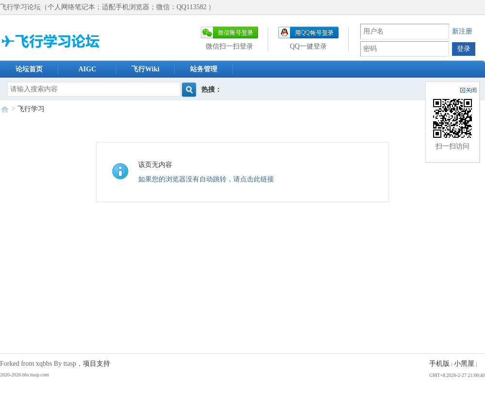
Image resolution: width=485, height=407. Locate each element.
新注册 (462, 31)
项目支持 (96, 363)
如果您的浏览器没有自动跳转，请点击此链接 (206, 179)
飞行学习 (31, 109)
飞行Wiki (145, 69)
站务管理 (203, 69)
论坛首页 (29, 69)
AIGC (88, 69)
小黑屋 (464, 363)
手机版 (439, 363)
